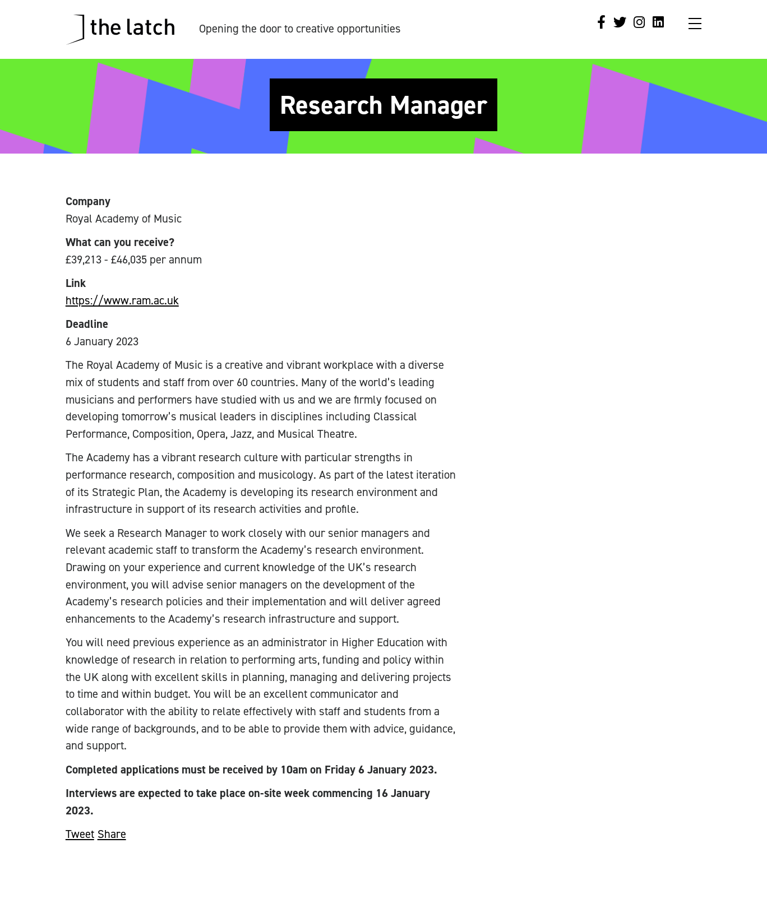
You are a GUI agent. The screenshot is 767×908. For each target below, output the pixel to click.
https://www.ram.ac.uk (122, 300)
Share (112, 834)
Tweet (80, 834)
